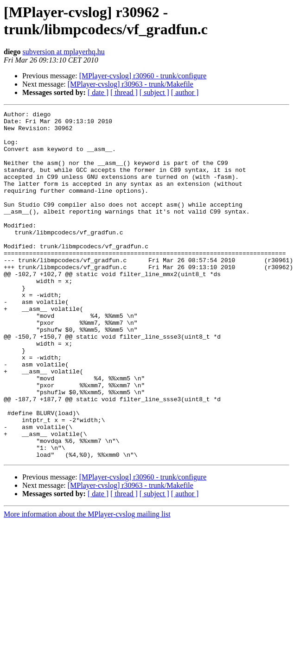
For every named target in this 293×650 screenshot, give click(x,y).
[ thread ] (124, 92)
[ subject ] (154, 92)
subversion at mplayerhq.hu (63, 52)
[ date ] (98, 92)
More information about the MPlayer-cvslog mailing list (87, 583)
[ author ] (185, 92)
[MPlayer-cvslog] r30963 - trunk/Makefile (130, 84)
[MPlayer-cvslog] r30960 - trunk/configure (143, 76)
